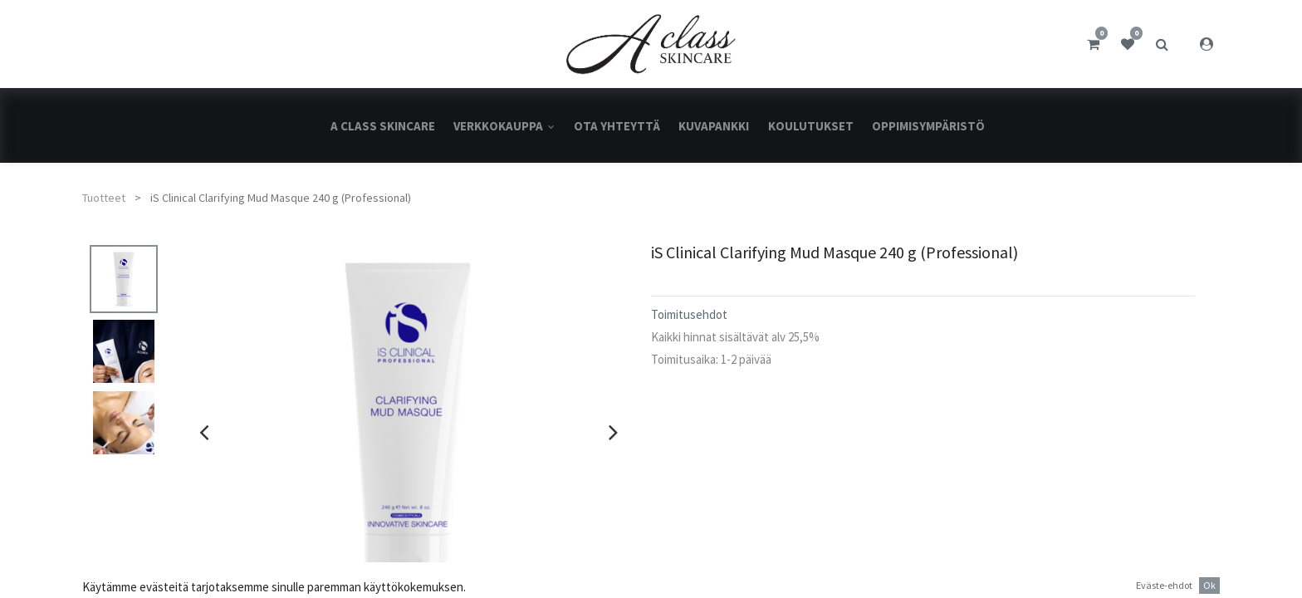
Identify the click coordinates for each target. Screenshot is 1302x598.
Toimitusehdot (689, 314)
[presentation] (204, 432)
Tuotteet (103, 197)
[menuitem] (382, 126)
